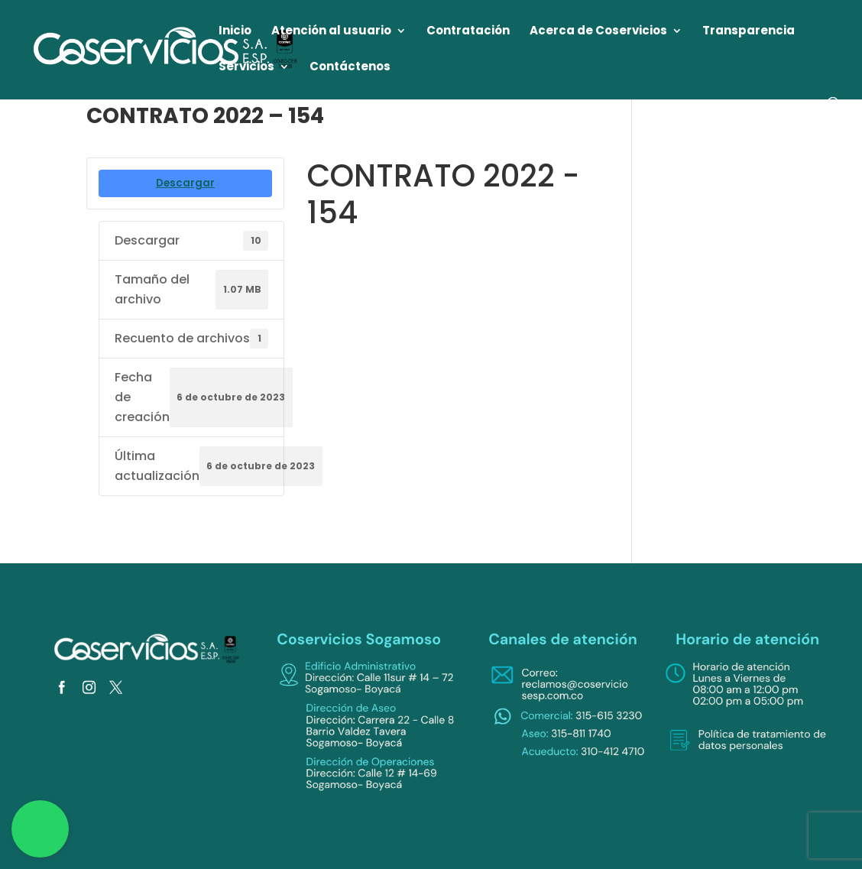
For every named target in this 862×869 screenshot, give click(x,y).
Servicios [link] (246, 67)
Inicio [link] (235, 31)
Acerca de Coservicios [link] (598, 31)
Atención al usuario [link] (331, 31)
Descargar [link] (185, 183)
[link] (166, 48)
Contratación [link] (468, 31)
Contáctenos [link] (349, 67)
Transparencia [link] (748, 31)
